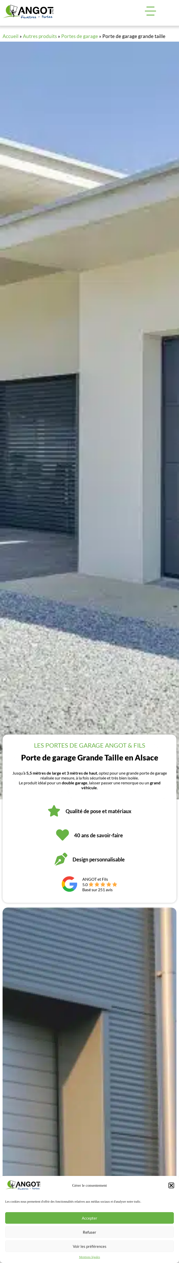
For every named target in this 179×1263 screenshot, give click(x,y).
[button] (171, 1185)
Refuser (89, 1232)
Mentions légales (89, 1257)
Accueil (11, 36)
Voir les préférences (89, 1246)
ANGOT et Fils (95, 885)
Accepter (89, 1218)
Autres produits (40, 36)
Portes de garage (79, 36)
